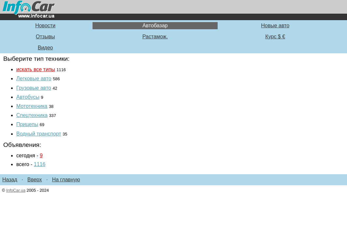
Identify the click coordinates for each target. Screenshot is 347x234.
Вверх (34, 179)
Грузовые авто (33, 88)
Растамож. (155, 36)
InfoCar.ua (15, 190)
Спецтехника (32, 115)
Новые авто (275, 25)
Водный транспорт (38, 133)
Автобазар (155, 25)
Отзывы (45, 36)
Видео (45, 47)
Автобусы (27, 97)
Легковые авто (33, 78)
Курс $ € (275, 36)
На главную (66, 179)
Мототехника (31, 106)
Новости (45, 25)
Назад (9, 179)
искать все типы (35, 69)
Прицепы (27, 124)
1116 (40, 164)
